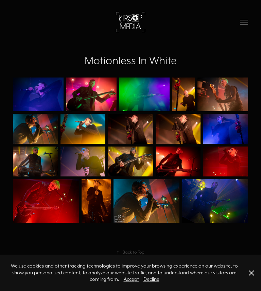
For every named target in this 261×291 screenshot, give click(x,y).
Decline (151, 279)
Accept (131, 279)
